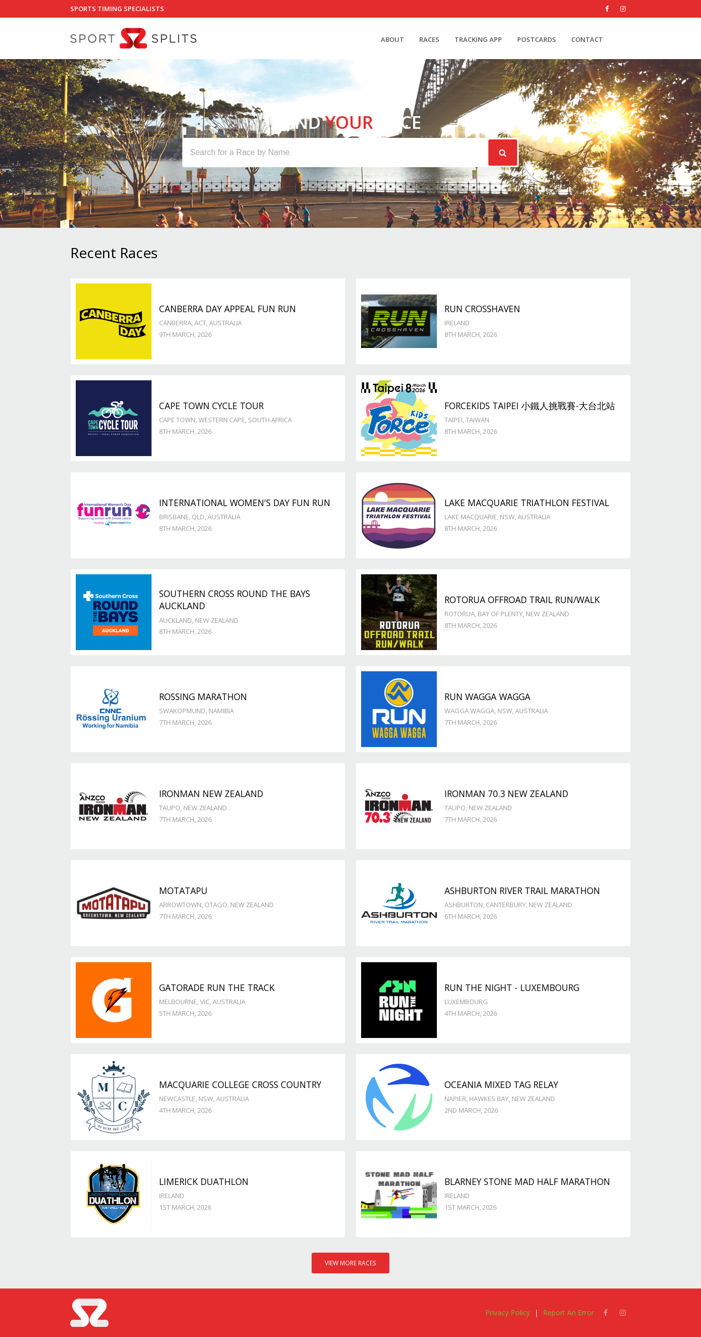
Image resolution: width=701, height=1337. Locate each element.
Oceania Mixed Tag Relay (501, 1084)
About (392, 39)
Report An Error (568, 1312)
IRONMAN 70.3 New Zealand (506, 793)
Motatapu (183, 890)
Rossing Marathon (203, 696)
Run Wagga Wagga (487, 696)
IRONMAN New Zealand (211, 793)
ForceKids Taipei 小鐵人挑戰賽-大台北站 (529, 406)
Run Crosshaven (482, 309)
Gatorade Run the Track (217, 987)
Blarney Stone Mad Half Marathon (527, 1181)
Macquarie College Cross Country (240, 1084)
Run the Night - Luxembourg (511, 987)
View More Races (350, 1263)
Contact (587, 39)
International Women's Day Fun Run (244, 503)
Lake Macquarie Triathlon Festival (526, 503)
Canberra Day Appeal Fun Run (227, 309)
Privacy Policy (507, 1312)
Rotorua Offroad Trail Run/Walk (522, 599)
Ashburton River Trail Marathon (522, 890)
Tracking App (478, 39)
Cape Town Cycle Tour (211, 406)
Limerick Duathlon (203, 1181)
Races (429, 39)
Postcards (536, 39)
